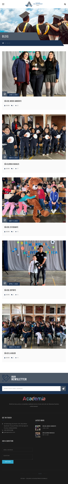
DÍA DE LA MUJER (10, 353)
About (45, 473)
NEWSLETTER (19, 379)
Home (22, 473)
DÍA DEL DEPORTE (10, 290)
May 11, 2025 (13, 221)
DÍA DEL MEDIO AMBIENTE (13, 101)
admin (8, 105)
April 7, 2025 (13, 284)
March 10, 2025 (14, 347)
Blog (40, 473)
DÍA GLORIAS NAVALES (11, 164)
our (13, 377)
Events (34, 473)
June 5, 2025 (13, 95)
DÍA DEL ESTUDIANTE (11, 227)
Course (28, 473)
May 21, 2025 (13, 158)
